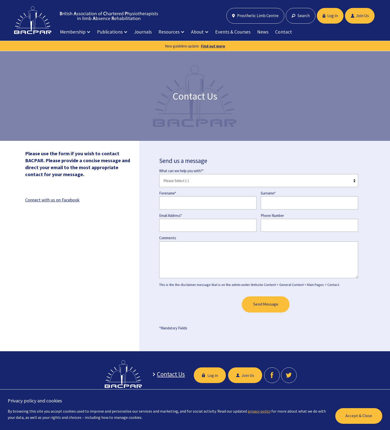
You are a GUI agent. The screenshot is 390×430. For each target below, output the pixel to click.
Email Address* (170, 215)
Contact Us (170, 374)
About (197, 32)
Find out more (213, 46)
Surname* (268, 193)
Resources (169, 32)
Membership (73, 32)
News (262, 32)
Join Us (360, 15)
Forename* (167, 193)
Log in (330, 15)
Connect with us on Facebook (52, 200)
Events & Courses (232, 32)
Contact (283, 32)
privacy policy (259, 411)
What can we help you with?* (181, 171)
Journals (143, 32)
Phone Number (272, 215)
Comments (167, 238)
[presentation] (197, 304)
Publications (110, 32)
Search (301, 15)
